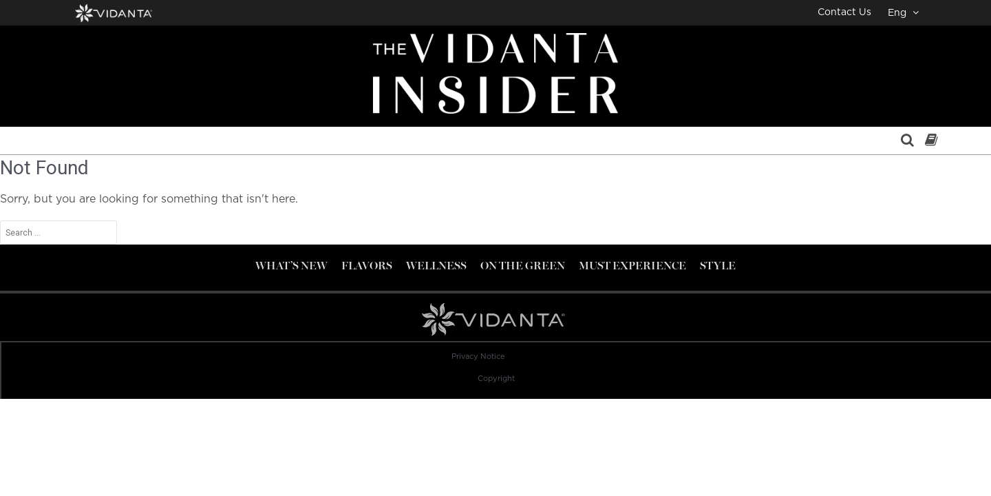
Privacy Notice (478, 356)
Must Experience (632, 266)
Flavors (366, 266)
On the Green (522, 266)
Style (718, 266)
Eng (903, 13)
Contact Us (844, 12)
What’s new (291, 266)
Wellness (436, 266)
